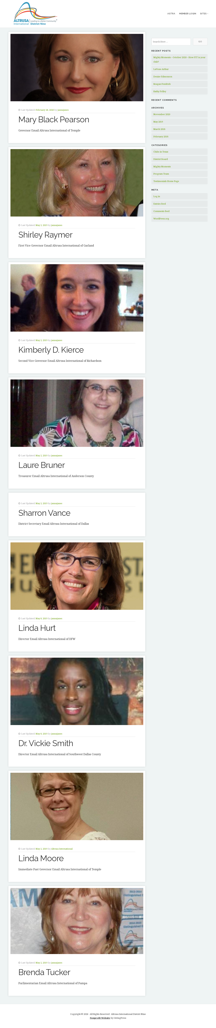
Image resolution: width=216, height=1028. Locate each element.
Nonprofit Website (100, 1017)
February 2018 (160, 136)
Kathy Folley (159, 91)
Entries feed (159, 203)
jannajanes (63, 109)
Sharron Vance (44, 513)
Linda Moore (41, 858)
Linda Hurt (37, 628)
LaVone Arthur (161, 69)
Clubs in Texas (160, 151)
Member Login (187, 13)
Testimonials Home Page (166, 181)
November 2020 (161, 114)
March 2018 (159, 129)
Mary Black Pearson (53, 119)
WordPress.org (161, 218)
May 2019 (158, 121)
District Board (160, 159)
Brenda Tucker (44, 972)
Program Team (161, 173)
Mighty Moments (162, 166)
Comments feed (161, 211)
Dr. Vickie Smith (45, 743)
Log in (156, 196)
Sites (203, 13)
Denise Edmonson (162, 76)
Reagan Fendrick (162, 83)
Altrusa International (62, 848)
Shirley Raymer (45, 234)
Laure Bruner (41, 465)
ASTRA (171, 13)
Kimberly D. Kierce (51, 350)
